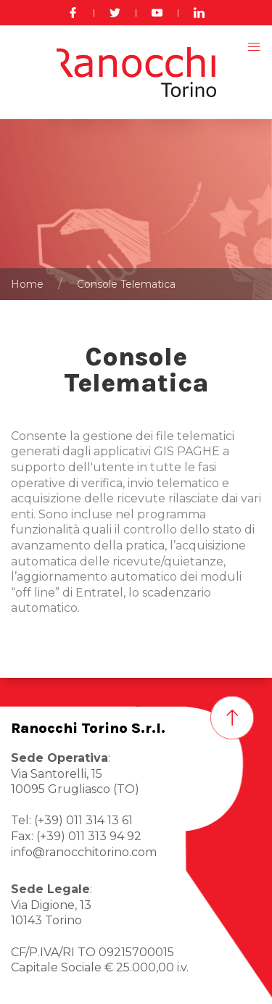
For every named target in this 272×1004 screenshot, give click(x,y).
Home (27, 284)
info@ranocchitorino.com (84, 852)
